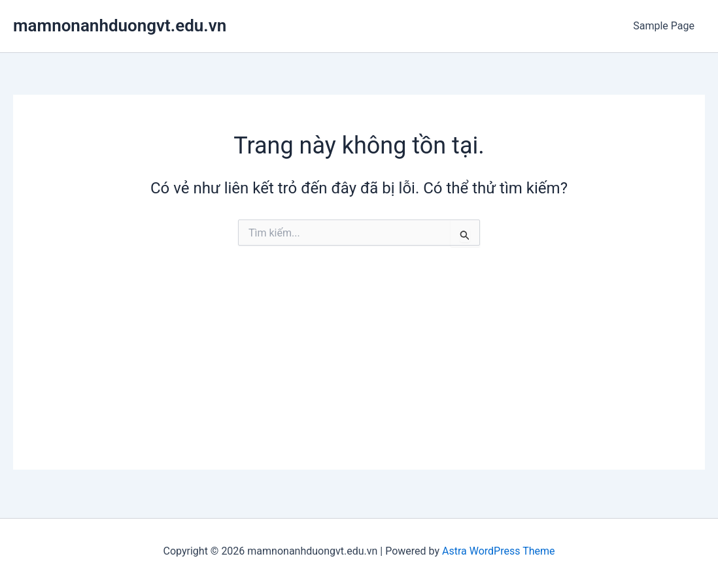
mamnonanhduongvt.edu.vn (119, 25)
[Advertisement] (359, 378)
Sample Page (663, 26)
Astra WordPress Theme (498, 551)
